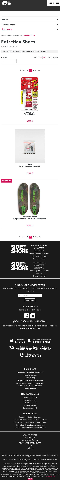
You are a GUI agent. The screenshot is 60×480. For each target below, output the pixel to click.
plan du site (30, 438)
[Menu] (53, 3)
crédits (30, 448)
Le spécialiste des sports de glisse (30, 380)
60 (41, 57)
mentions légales (30, 440)
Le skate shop (30, 378)
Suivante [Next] (37, 70)
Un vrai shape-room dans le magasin (30, 383)
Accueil (3, 36)
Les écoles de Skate (30, 405)
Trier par (4, 57)
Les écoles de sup (30, 400)
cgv (30, 446)
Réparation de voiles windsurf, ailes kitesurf (30, 422)
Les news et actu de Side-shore (30, 386)
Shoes (10, 36)
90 (44, 57)
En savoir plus (50, 476)
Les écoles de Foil (30, 403)
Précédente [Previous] (24, 70)
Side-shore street (30, 375)
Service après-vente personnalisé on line (30, 427)
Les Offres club (30, 388)
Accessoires (18, 36)
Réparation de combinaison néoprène (30, 425)
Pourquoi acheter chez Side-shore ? (30, 372)
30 (38, 57)
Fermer (30, 479)
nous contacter (30, 435)
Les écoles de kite (30, 397)
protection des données (30, 443)
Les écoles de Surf (30, 408)
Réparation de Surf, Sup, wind (30, 417)
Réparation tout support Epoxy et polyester (30, 419)
